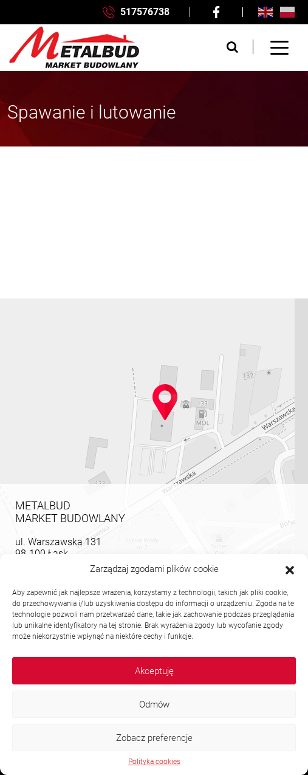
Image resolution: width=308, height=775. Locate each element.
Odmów (154, 704)
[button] (290, 569)
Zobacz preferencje (154, 737)
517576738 (136, 12)
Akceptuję (154, 671)
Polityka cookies (154, 761)
